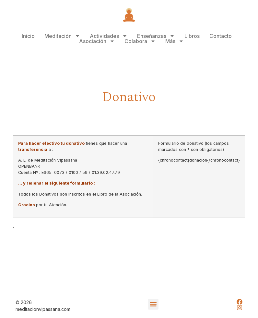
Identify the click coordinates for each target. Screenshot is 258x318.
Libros (192, 36)
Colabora (140, 41)
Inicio (28, 36)
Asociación (97, 41)
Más (174, 41)
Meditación (62, 36)
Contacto (220, 36)
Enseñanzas (156, 36)
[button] (153, 304)
